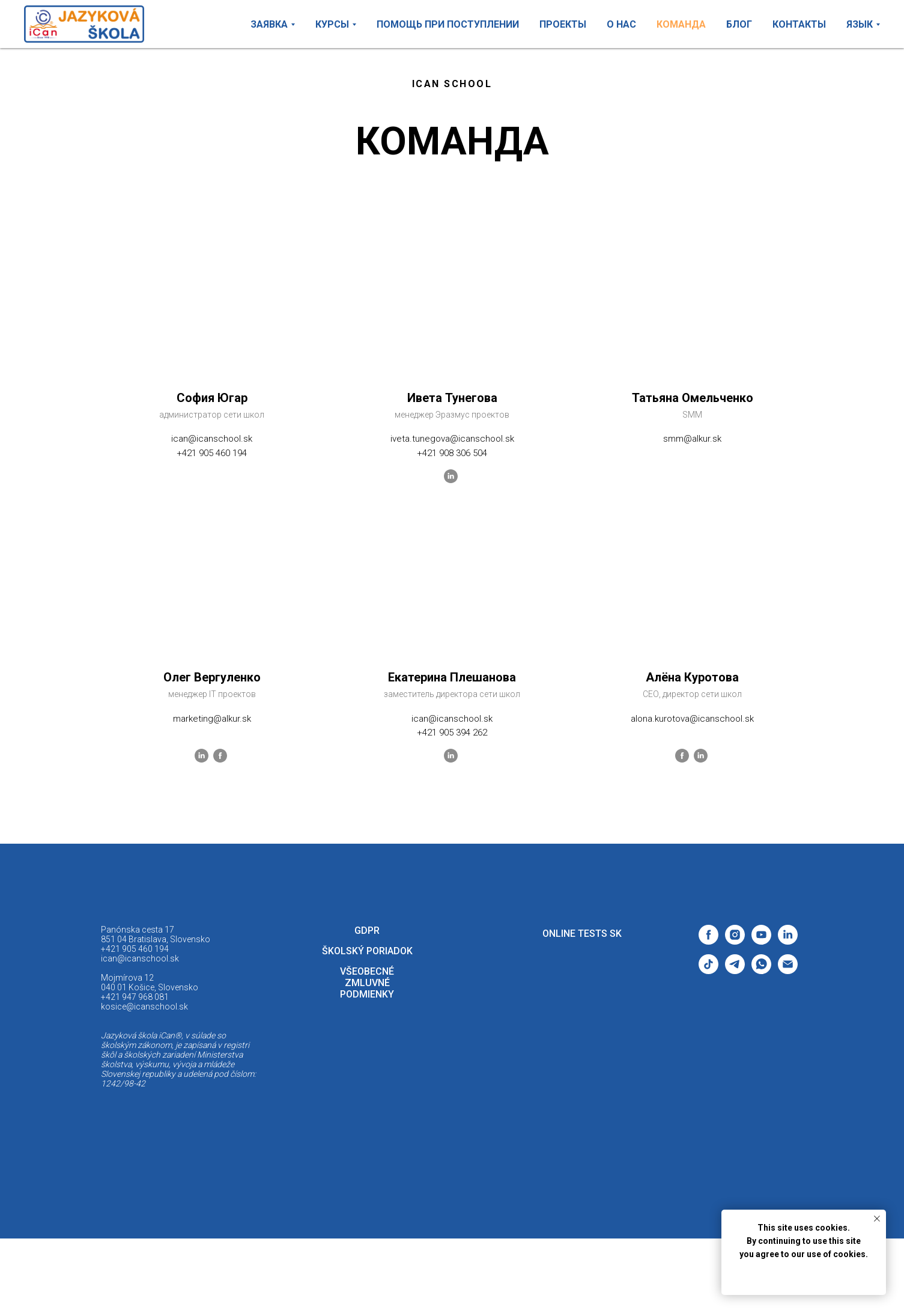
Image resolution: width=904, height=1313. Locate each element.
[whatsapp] (761, 971)
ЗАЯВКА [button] (269, 24)
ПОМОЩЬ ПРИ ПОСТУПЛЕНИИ (448, 24)
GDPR (367, 930)
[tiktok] (708, 971)
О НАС (621, 24)
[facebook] (708, 941)
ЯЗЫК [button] (859, 24)
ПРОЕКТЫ (562, 24)
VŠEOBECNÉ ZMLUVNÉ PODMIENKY (367, 983)
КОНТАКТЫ (799, 24)
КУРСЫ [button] (332, 24)
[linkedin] (788, 941)
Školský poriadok (367, 951)
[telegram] (735, 971)
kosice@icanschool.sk (144, 1006)
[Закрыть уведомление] (877, 1219)
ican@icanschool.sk (140, 958)
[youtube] (761, 941)
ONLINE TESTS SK (582, 933)
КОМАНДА (681, 24)
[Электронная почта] (788, 971)
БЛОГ (739, 24)
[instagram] (735, 941)
